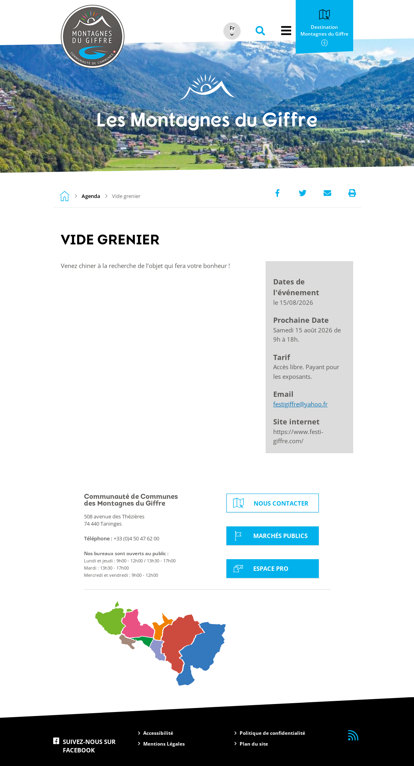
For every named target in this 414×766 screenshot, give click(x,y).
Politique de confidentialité (272, 733)
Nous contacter (270, 503)
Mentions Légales (164, 743)
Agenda (91, 196)
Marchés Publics (269, 536)
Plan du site (254, 743)
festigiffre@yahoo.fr (300, 404)
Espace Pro (259, 568)
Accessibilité (158, 733)
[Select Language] (231, 28)
